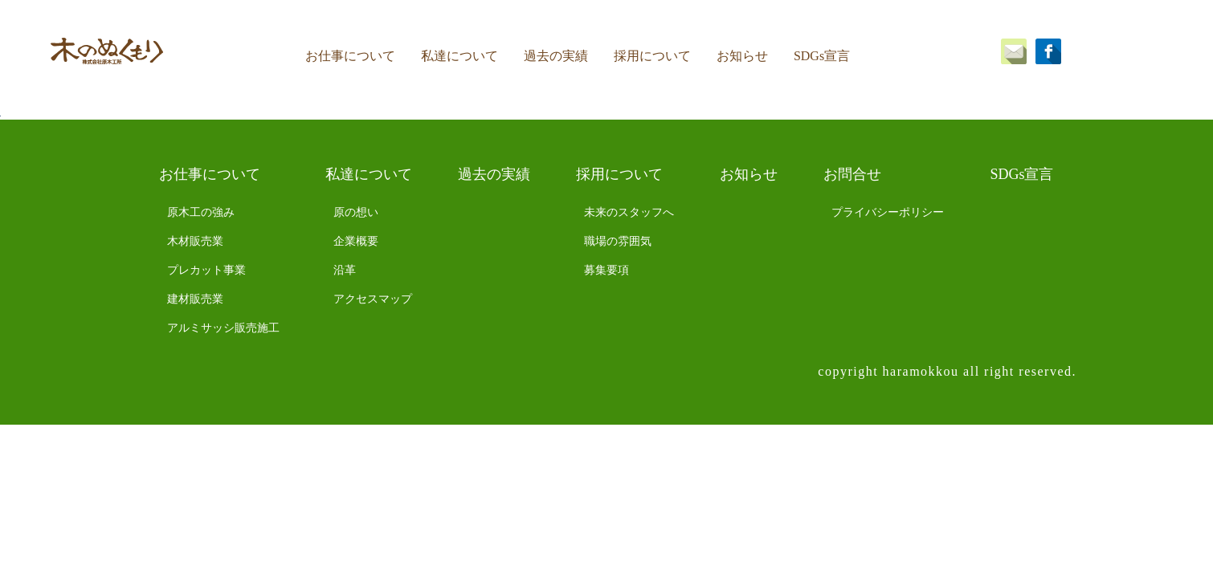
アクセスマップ (372, 299)
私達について (459, 56)
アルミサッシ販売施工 (223, 328)
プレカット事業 (206, 270)
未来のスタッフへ (629, 212)
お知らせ (742, 56)
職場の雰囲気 (617, 241)
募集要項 (606, 270)
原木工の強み (201, 212)
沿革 (344, 270)
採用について (652, 56)
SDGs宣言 (822, 56)
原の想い (355, 212)
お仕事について (350, 56)
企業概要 (355, 241)
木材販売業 (195, 241)
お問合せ (852, 174)
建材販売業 (195, 299)
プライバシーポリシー (887, 212)
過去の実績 (556, 56)
